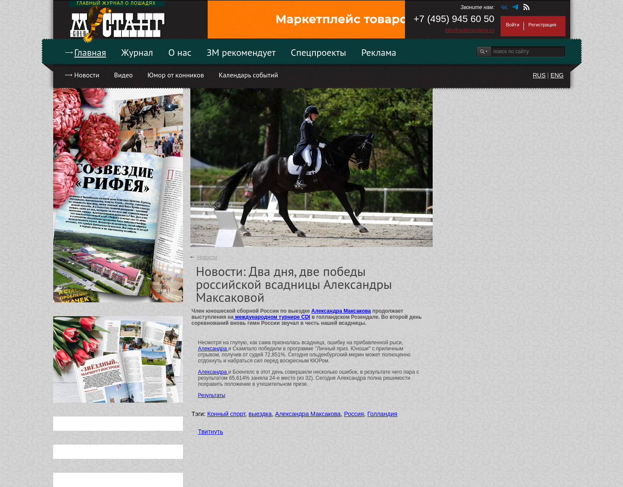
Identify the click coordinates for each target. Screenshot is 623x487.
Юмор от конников (176, 74)
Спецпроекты (318, 52)
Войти (513, 24)
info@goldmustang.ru (469, 30)
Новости (87, 74)
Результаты (211, 395)
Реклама (378, 52)
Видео (123, 74)
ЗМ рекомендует (241, 52)
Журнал (137, 52)
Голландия (382, 413)
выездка (260, 413)
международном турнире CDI (272, 317)
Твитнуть (210, 431)
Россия (354, 413)
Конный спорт (226, 413)
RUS (539, 75)
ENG (556, 75)
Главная (90, 52)
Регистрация (542, 24)
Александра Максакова (341, 311)
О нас (180, 52)
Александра (213, 349)
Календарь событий (248, 74)
